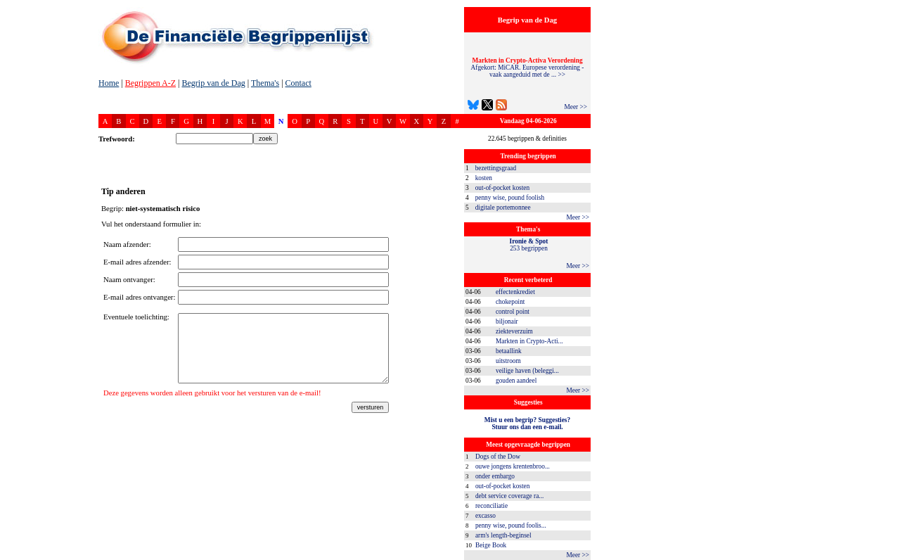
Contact (298, 83)
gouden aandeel (516, 380)
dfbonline (886, 556)
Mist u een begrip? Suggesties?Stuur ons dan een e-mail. (527, 423)
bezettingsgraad (496, 168)
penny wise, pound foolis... (510, 525)
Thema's (265, 83)
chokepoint (510, 301)
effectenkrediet (515, 291)
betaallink (509, 351)
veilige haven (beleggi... (527, 370)
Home (108, 83)
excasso (485, 515)
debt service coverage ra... (509, 495)
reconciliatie (491, 505)
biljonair (507, 321)
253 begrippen (529, 245)
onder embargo (495, 476)
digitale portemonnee (503, 207)
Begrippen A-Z (150, 83)
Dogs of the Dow (497, 456)
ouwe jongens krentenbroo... (512, 466)
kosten (483, 178)
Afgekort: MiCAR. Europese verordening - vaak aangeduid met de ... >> (527, 67)
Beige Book (490, 545)
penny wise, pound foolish (509, 197)
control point (512, 311)
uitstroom (508, 360)
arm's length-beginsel (503, 535)
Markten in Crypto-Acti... (529, 341)
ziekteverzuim (514, 331)
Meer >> (575, 106)
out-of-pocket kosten (502, 187)
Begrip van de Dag (213, 83)
